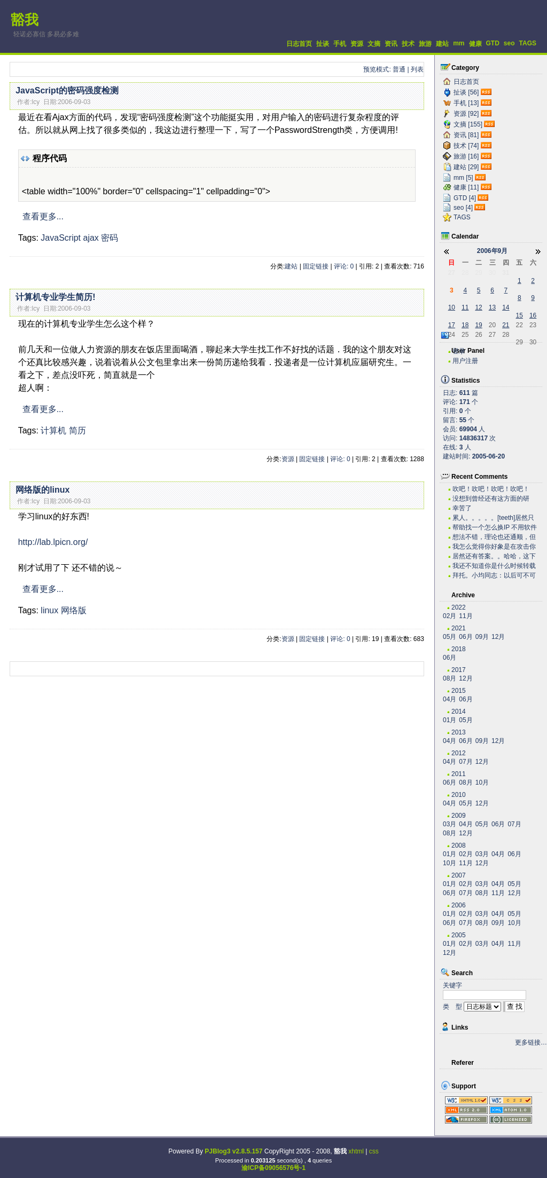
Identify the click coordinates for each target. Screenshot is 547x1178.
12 (478, 307)
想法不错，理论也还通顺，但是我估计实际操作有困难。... (494, 537)
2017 (458, 670)
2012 (458, 753)
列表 (417, 69)
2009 (458, 815)
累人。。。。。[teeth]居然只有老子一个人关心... (493, 518)
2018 (458, 649)
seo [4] (463, 207)
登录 (458, 351)
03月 (449, 824)
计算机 (53, 430)
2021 (458, 628)
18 (465, 325)
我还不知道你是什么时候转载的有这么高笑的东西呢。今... (494, 566)
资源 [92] (466, 113)
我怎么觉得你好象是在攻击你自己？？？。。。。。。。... (494, 547)
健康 (475, 44)
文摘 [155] (468, 124)
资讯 (391, 44)
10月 (482, 782)
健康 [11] (466, 187)
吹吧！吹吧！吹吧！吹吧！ (490, 489)
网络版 (74, 610)
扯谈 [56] (466, 92)
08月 (449, 678)
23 (532, 325)
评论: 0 (344, 266)
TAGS (527, 43)
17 (451, 325)
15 (519, 315)
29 (478, 272)
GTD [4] (465, 198)
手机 (339, 44)
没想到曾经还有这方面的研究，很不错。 (490, 499)
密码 (109, 237)
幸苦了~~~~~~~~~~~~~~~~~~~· (488, 508)
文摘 (374, 44)
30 (492, 272)
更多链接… (531, 1042)
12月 (498, 637)
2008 (458, 845)
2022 (458, 607)
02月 (449, 616)
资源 (356, 44)
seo (509, 43)
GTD (492, 43)
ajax (90, 237)
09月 (482, 637)
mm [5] (463, 177)
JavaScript (61, 237)
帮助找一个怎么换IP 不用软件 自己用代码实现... (494, 528)
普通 (399, 69)
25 (465, 334)
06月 (465, 637)
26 (478, 334)
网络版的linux (42, 489)
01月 (449, 720)
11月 (465, 616)
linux (49, 610)
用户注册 (465, 361)
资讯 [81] (466, 135)
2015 (458, 690)
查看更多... (43, 216)
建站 (442, 44)
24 (451, 334)
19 (478, 325)
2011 (458, 774)
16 (532, 315)
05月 (449, 637)
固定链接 (316, 266)
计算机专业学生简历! (55, 297)
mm (458, 43)
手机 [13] (466, 103)
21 (505, 325)
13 (492, 307)
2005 (458, 935)
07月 (465, 761)
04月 (449, 699)
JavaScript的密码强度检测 (67, 90)
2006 (458, 905)
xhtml (356, 1151)
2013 (458, 732)
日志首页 (299, 44)
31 (505, 272)
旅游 (425, 44)
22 (519, 325)
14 (505, 307)
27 (451, 272)
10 (451, 307)
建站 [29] (466, 167)
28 (465, 272)
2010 (458, 794)
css (374, 1151)
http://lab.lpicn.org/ (53, 542)
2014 (458, 711)
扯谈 (322, 44)
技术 (408, 44)
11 (465, 307)
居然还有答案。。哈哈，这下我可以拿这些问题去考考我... (494, 556)
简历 (77, 430)
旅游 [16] (466, 156)
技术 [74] (466, 145)
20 (492, 325)
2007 (458, 875)
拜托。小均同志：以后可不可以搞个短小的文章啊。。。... (494, 576)
